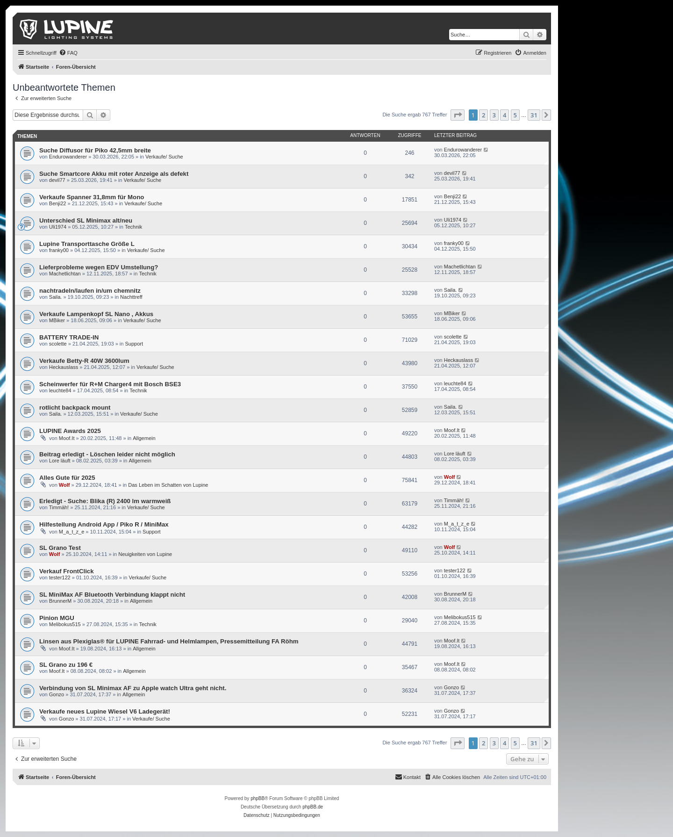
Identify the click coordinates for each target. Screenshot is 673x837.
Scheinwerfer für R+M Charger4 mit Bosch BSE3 (110, 384)
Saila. (55, 297)
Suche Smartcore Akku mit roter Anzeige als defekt (113, 173)
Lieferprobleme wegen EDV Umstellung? (98, 267)
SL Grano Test (60, 547)
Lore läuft (60, 460)
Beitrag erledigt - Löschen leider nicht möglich (107, 454)
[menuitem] (68, 52)
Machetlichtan (65, 273)
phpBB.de (312, 806)
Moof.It (67, 438)
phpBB (258, 798)
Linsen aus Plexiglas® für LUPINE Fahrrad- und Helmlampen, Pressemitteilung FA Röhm (168, 641)
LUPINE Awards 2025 (70, 430)
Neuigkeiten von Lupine (145, 554)
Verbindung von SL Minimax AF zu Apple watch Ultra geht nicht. (132, 688)
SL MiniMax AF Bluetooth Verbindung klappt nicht (112, 594)
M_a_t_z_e (71, 531)
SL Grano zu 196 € (66, 664)
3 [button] (494, 115)
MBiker (57, 320)
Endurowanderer (68, 156)
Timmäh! (59, 507)
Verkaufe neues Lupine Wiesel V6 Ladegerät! (104, 711)
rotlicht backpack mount (74, 407)
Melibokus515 (65, 624)
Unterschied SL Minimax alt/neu (85, 220)
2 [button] (483, 115)
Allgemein (144, 438)
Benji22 (57, 203)
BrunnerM (60, 601)
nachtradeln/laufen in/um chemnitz (90, 290)
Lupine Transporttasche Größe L (87, 243)
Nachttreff (131, 297)
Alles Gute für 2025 (67, 477)
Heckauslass (63, 367)
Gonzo (56, 694)
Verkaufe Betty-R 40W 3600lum (84, 360)
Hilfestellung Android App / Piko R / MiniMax (104, 524)
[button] (458, 115)
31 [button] (533, 115)
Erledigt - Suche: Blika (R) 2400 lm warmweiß (105, 501)
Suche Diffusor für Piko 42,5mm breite (95, 150)
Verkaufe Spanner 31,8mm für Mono (91, 197)
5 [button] (515, 115)
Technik (133, 227)
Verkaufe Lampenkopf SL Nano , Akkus (96, 313)
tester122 (60, 577)
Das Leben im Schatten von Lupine (168, 485)
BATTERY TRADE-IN (69, 337)
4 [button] (504, 115)
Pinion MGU (56, 617)
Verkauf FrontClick (66, 571)
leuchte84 (60, 390)
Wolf (64, 485)
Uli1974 (57, 227)
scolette (58, 343)
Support (134, 343)
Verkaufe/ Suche (164, 156)
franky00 (59, 250)
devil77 (57, 180)
